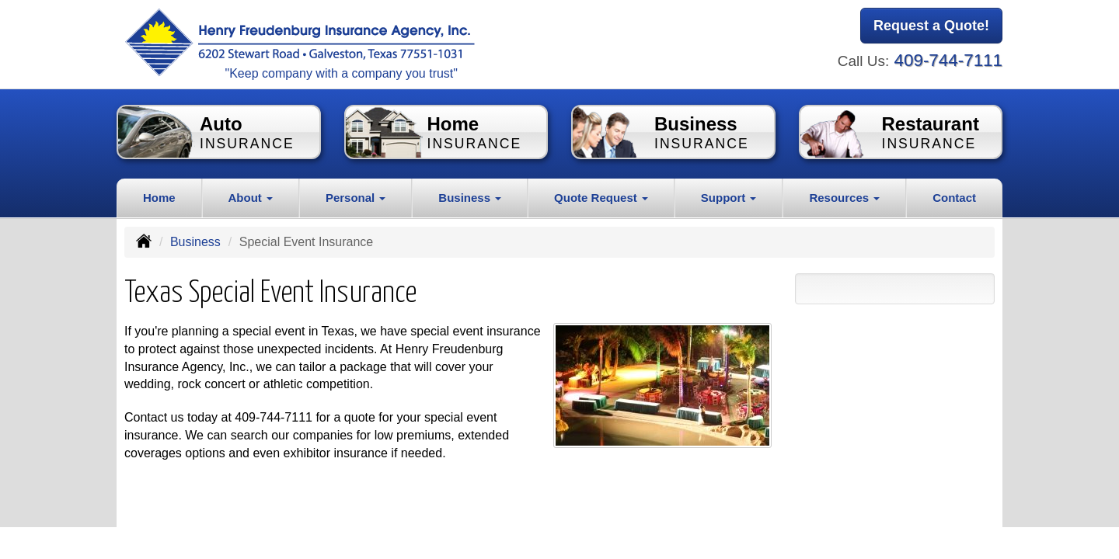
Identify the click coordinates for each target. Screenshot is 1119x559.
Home (159, 197)
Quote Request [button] (601, 197)
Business (195, 241)
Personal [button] (356, 197)
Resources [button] (844, 197)
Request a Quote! (931, 25)
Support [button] (729, 197)
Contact (954, 197)
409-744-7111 (948, 60)
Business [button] (469, 197)
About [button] (250, 197)
